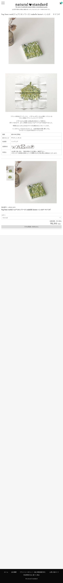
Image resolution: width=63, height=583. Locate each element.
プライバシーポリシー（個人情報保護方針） (33, 572)
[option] (10, 169)
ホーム (6, 572)
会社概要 (14, 572)
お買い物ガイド (54, 572)
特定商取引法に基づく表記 (31, 575)
